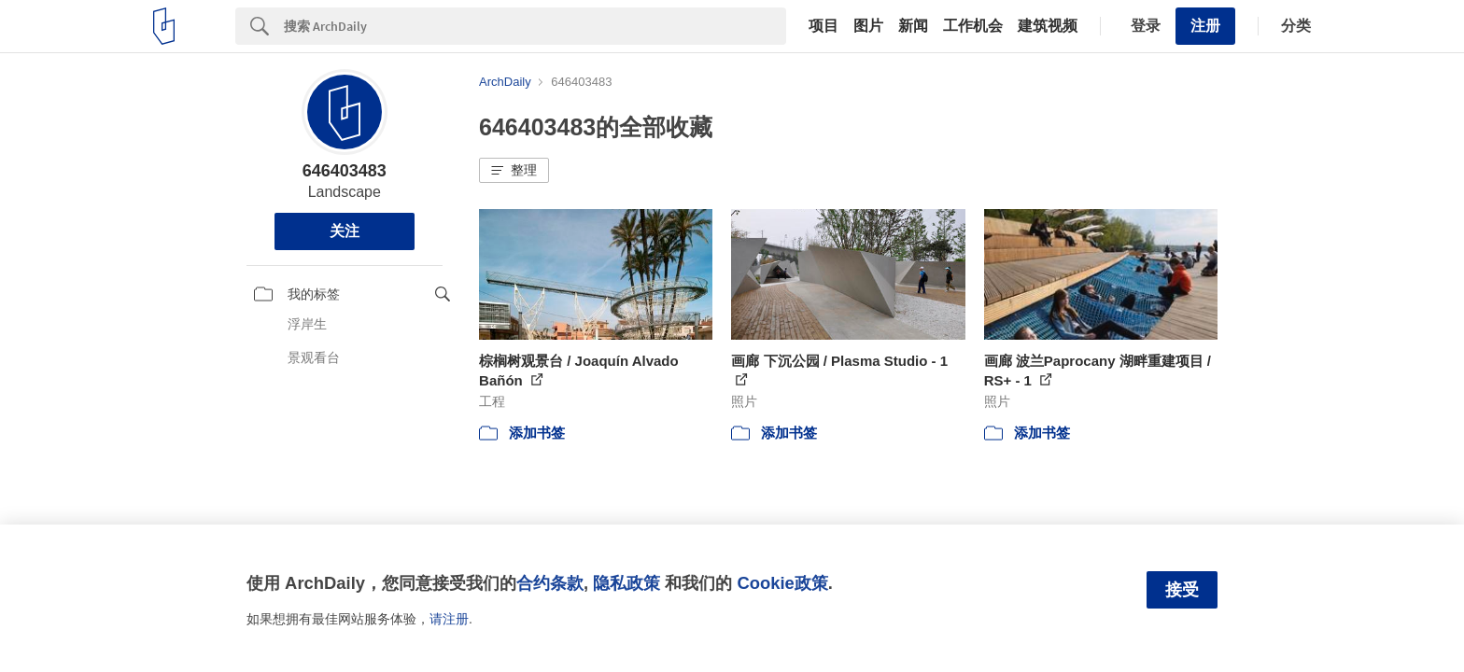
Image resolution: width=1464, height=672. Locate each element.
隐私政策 (626, 583)
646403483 (345, 170)
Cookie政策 (782, 583)
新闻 (913, 26)
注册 (1205, 26)
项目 (823, 26)
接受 (1182, 590)
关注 (344, 231)
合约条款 (550, 583)
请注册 (449, 618)
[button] (514, 171)
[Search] (535, 26)
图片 (868, 26)
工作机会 (973, 26)
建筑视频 (1047, 26)
